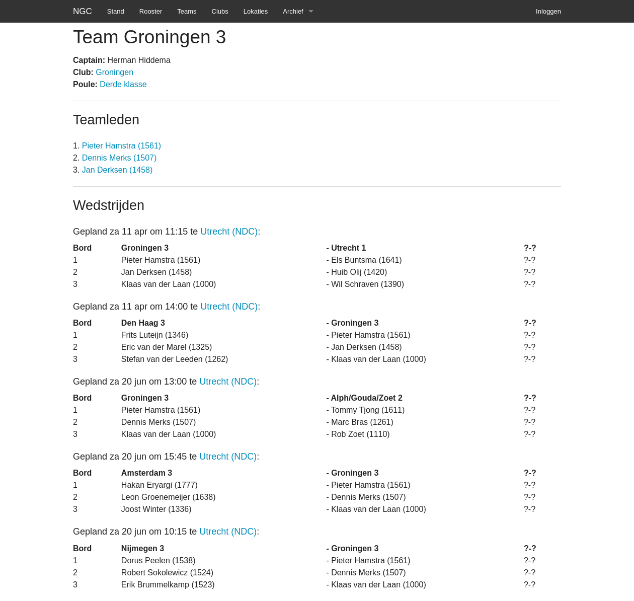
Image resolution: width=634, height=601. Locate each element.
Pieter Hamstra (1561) (121, 145)
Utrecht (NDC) (229, 232)
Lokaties (256, 11)
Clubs (220, 11)
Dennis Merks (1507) (119, 158)
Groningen (114, 72)
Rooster (151, 11)
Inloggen (548, 11)
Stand (115, 11)
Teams (186, 11)
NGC (82, 11)
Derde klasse (123, 84)
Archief (293, 11)
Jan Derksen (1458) (117, 170)
